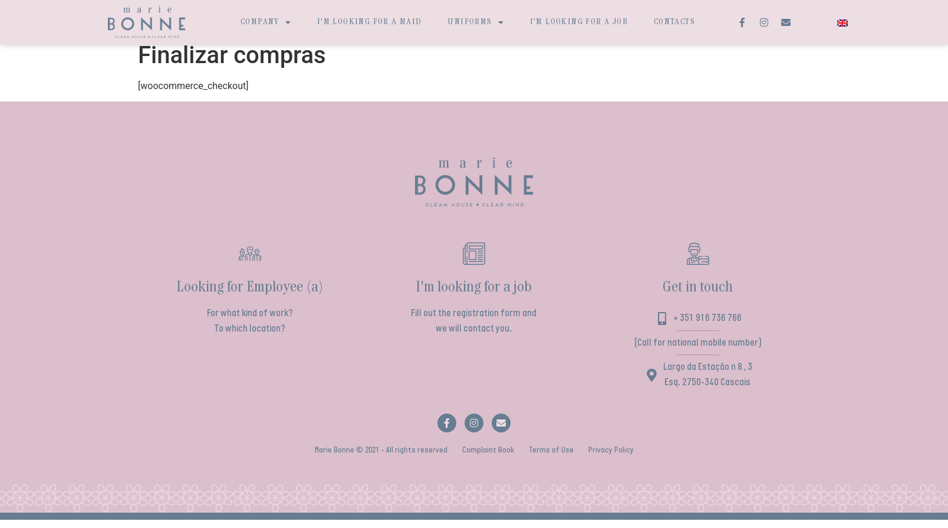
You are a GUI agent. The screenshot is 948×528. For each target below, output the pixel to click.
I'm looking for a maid (369, 22)
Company (266, 22)
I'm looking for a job (579, 22)
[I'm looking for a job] (474, 261)
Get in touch (698, 295)
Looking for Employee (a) (250, 295)
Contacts (674, 22)
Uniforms (475, 22)
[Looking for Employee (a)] (250, 261)
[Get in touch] (698, 261)
